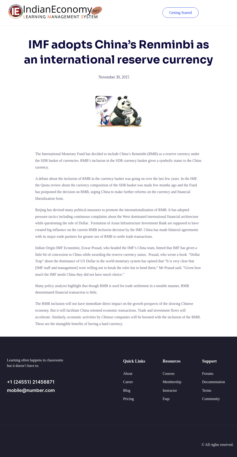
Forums (207, 374)
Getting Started (180, 13)
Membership (172, 382)
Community (211, 399)
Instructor (170, 390)
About (127, 374)
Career (128, 382)
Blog (126, 390)
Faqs (166, 399)
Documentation (213, 382)
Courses (169, 374)
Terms (206, 390)
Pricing (128, 399)
